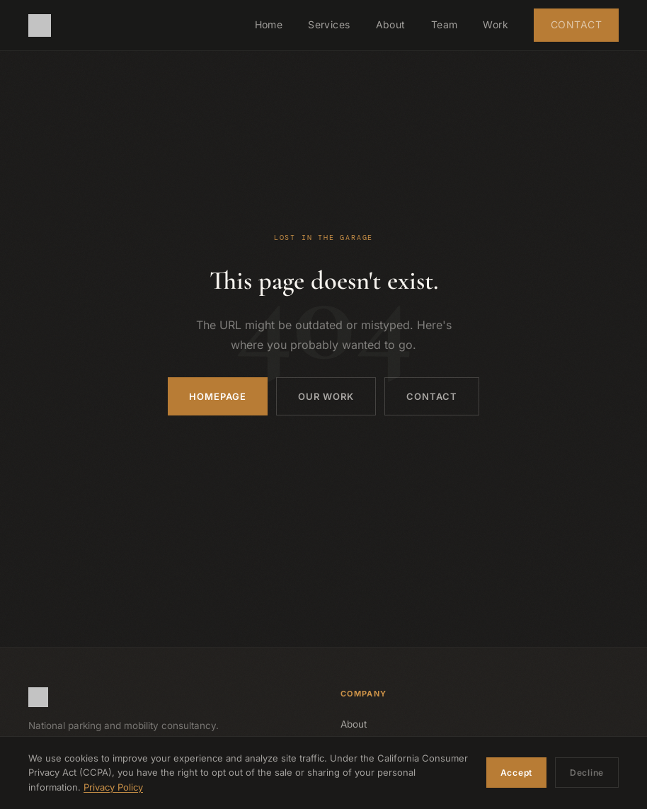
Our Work (326, 396)
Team (444, 24)
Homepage (217, 396)
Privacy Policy (113, 787)
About (391, 24)
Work (495, 24)
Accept (516, 772)
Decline (587, 772)
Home (269, 24)
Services (329, 24)
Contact (576, 24)
